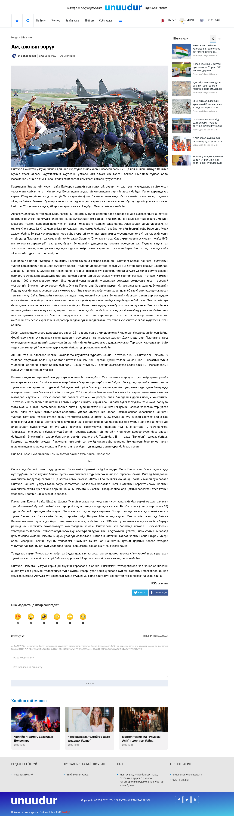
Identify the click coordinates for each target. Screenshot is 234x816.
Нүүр (14, 37)
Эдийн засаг (72, 20)
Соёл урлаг (105, 20)
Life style (26, 37)
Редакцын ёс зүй (23, 774)
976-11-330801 (181, 779)
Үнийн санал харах (77, 774)
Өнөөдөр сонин (27, 55)
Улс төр (55, 20)
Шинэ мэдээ (180, 38)
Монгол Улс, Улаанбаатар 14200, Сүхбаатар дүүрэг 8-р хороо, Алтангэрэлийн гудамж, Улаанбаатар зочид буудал (142, 780)
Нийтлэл (41, 20)
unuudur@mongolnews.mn (187, 774)
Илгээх (90, 683)
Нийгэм (89, 20)
